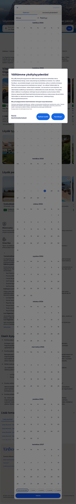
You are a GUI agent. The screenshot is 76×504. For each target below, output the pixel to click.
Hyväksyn (58, 117)
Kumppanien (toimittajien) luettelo (21, 109)
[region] (38, 95)
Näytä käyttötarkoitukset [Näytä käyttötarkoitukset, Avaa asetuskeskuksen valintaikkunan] (19, 117)
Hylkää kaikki (43, 117)
